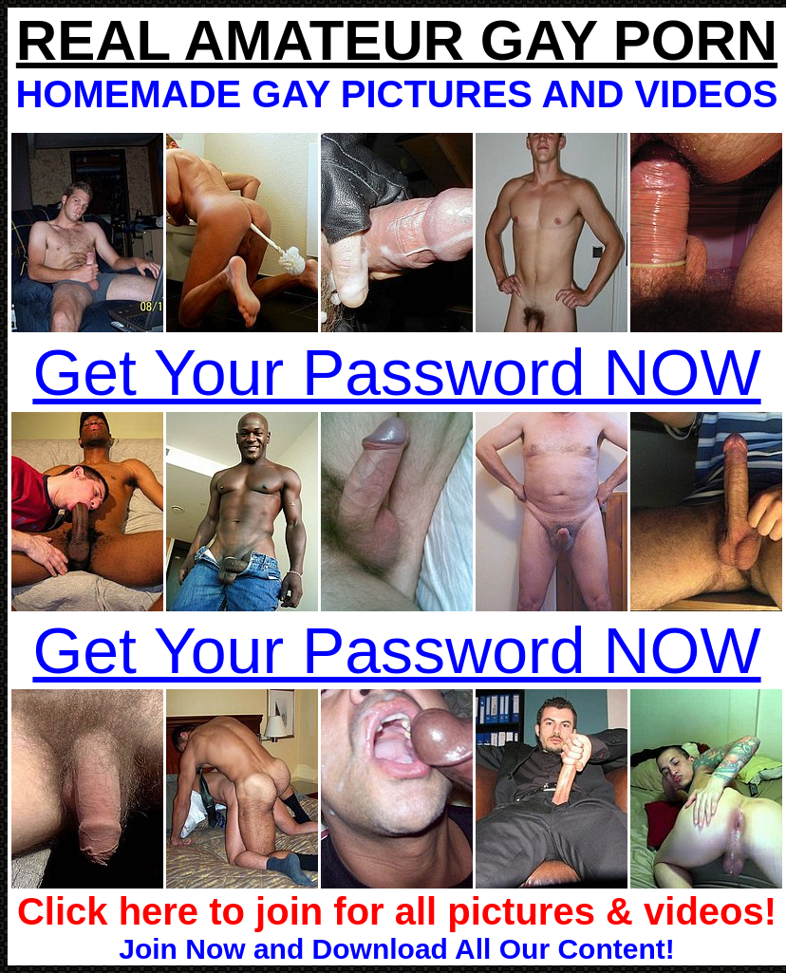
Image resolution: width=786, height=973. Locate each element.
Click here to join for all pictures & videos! (397, 911)
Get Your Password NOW (396, 372)
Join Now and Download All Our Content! (397, 948)
